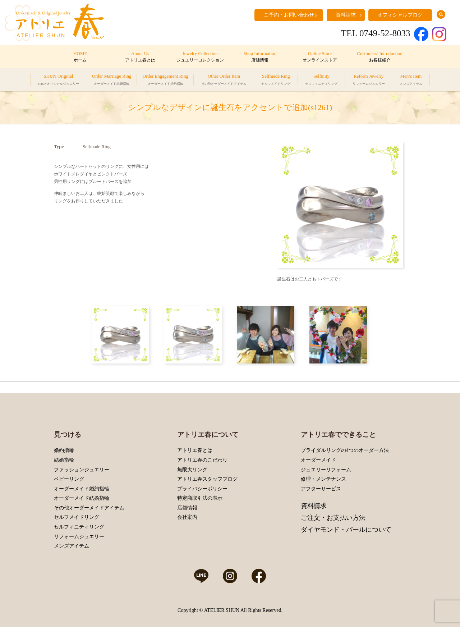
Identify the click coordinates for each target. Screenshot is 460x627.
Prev (284, 205)
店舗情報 (187, 508)
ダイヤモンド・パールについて (346, 529)
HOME (80, 57)
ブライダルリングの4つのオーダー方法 (345, 450)
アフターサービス (321, 488)
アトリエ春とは (194, 450)
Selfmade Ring (275, 80)
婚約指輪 (64, 450)
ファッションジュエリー (81, 469)
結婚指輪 (64, 460)
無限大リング (192, 469)
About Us (140, 57)
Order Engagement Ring (165, 80)
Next (396, 205)
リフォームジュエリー (79, 536)
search (441, 14)
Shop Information (260, 57)
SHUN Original (58, 80)
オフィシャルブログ (400, 15)
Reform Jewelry (369, 80)
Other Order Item (223, 80)
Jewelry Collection (200, 57)
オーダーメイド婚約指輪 (81, 488)
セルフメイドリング (76, 517)
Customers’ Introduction (379, 57)
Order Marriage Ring (112, 80)
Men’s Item (411, 80)
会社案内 (187, 517)
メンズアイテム (71, 546)
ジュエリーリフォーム (326, 469)
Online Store (319, 57)
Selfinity (321, 80)
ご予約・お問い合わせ (289, 15)
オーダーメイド (318, 460)
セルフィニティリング (79, 527)
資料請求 (346, 15)
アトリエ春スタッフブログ (207, 479)
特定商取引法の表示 (199, 498)
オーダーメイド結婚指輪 (81, 498)
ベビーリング (69, 479)
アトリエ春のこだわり (202, 460)
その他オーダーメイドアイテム (89, 508)
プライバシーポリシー (202, 488)
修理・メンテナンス (323, 479)
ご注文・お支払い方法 (333, 517)
